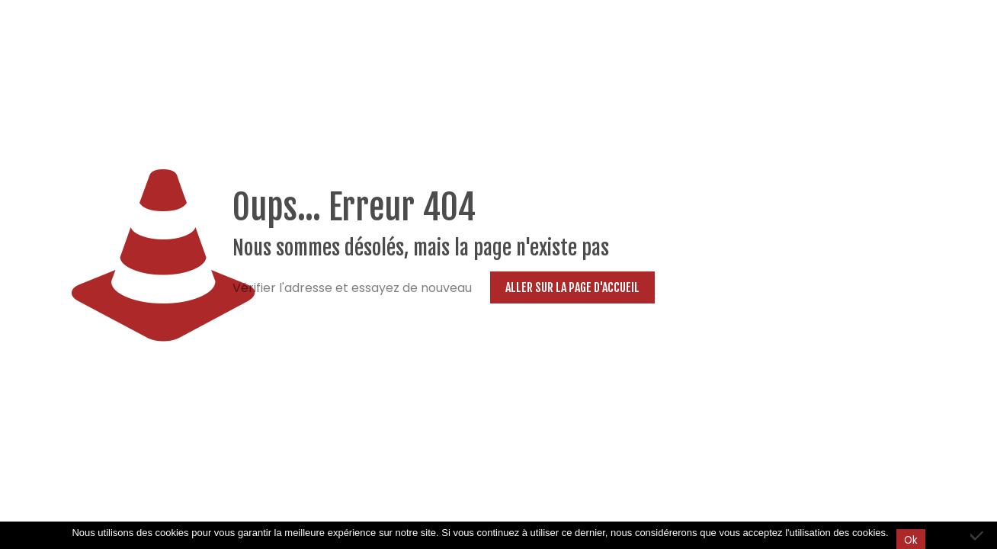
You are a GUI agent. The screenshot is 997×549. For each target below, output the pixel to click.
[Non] (978, 535)
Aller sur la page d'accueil (572, 287)
